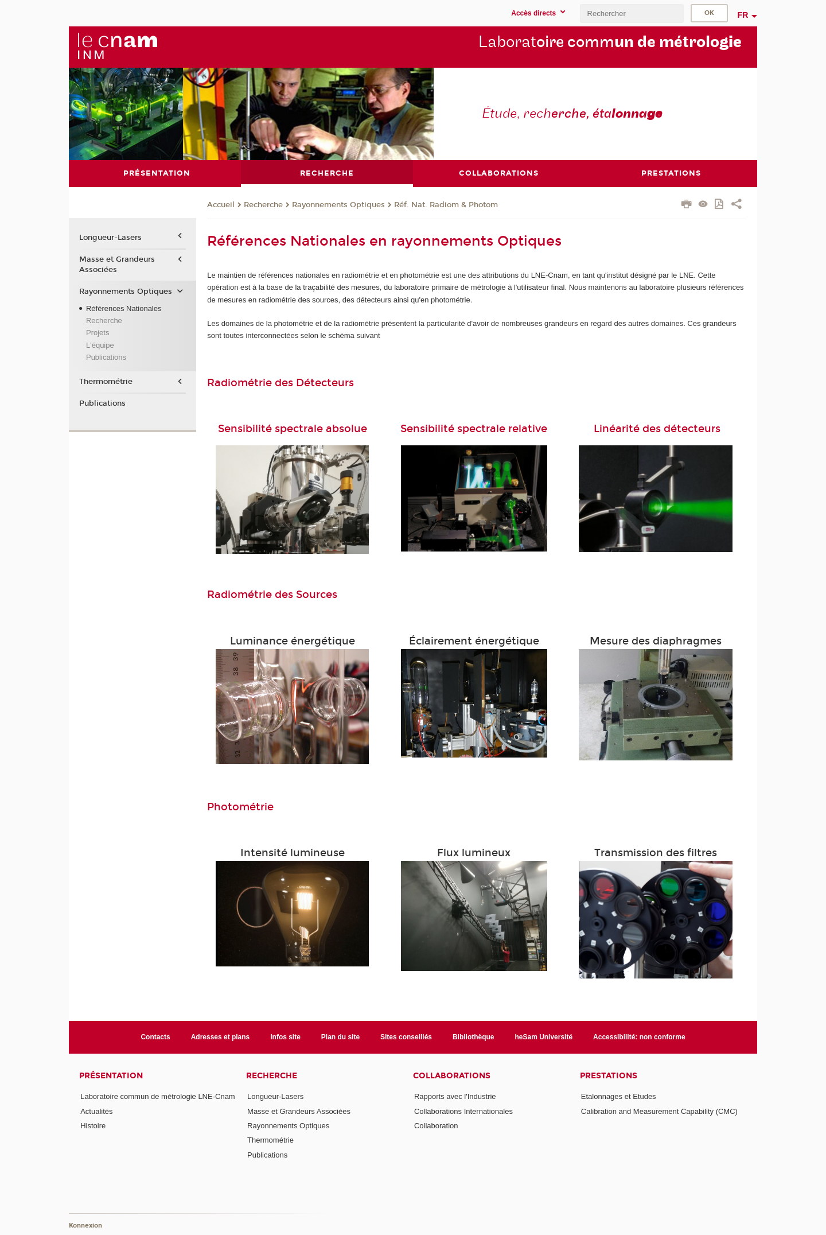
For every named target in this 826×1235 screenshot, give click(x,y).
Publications (106, 357)
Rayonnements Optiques (338, 204)
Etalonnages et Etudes (618, 1096)
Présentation (111, 1076)
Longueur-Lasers (110, 237)
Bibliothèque (473, 1037)
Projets (97, 332)
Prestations (608, 1076)
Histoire (93, 1125)
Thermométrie (106, 381)
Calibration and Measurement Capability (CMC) (659, 1110)
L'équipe (100, 344)
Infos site (285, 1037)
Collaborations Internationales (463, 1110)
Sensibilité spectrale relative (473, 428)
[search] (631, 13)
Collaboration (436, 1125)
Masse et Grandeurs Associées (117, 264)
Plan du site (340, 1037)
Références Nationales (124, 308)
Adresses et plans (220, 1037)
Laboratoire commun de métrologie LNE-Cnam (157, 1096)
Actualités (96, 1110)
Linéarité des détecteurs (657, 428)
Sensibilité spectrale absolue (292, 428)
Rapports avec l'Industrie (455, 1096)
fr (743, 15)
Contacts (155, 1037)
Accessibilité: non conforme (639, 1037)
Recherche (263, 204)
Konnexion (85, 1225)
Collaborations (451, 1076)
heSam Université (544, 1037)
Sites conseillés (406, 1037)
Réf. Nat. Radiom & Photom (446, 204)
